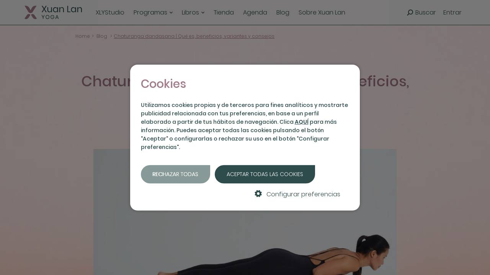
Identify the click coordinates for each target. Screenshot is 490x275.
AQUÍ (302, 122)
